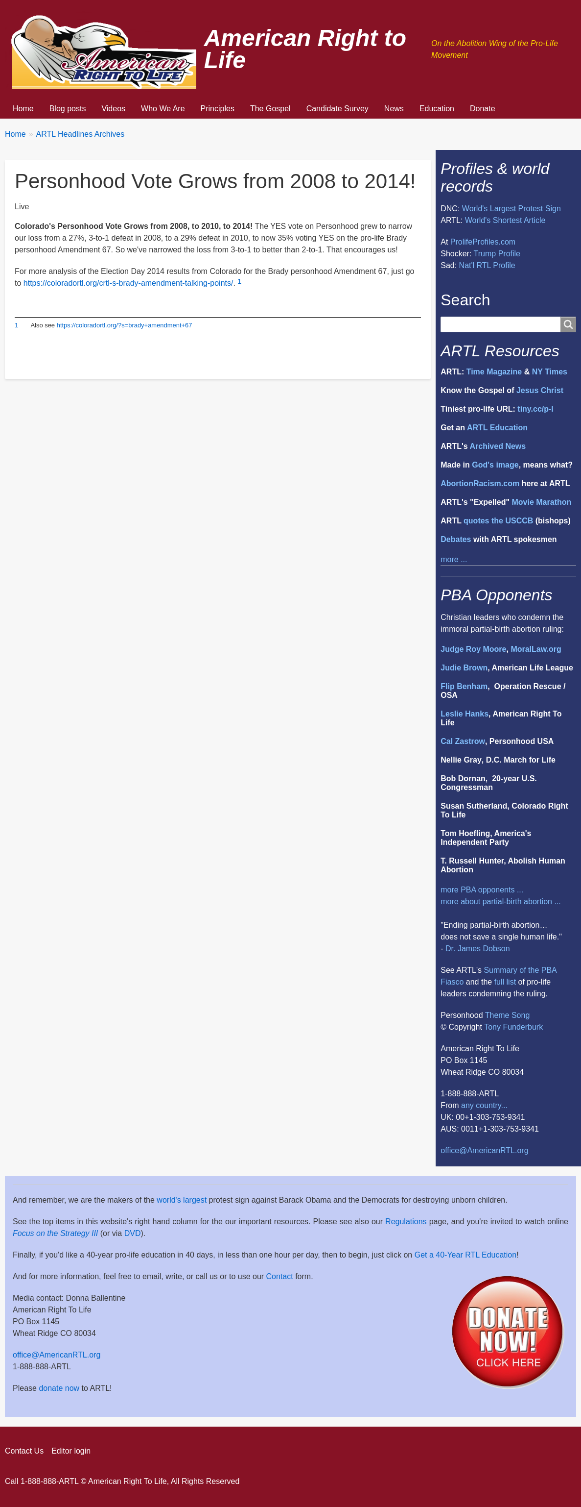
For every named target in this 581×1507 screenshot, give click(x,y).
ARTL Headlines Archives (80, 134)
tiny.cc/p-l (535, 409)
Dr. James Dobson (477, 948)
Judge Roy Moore (473, 649)
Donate (482, 108)
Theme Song (507, 1015)
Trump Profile (497, 253)
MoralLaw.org (536, 649)
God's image (495, 465)
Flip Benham (464, 686)
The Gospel (270, 108)
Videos (113, 108)
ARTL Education (497, 427)
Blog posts (67, 108)
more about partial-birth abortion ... (500, 901)
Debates (456, 539)
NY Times (549, 372)
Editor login (71, 1451)
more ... (454, 559)
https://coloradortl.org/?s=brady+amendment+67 (124, 325)
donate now (59, 1388)
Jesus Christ (539, 390)
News (394, 108)
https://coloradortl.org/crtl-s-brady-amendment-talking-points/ (128, 283)
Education (436, 108)
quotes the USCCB (498, 521)
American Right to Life (305, 49)
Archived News (497, 446)
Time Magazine (494, 372)
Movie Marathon (541, 502)
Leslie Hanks (464, 714)
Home (23, 108)
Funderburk (523, 1027)
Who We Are (163, 108)
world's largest (182, 1200)
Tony (492, 1027)
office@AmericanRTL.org (484, 1150)
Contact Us (24, 1451)
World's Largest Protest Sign (511, 208)
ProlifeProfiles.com (482, 242)
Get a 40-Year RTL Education (465, 1255)
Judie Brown (464, 668)
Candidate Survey (337, 108)
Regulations (406, 1221)
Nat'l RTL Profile (487, 265)
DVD (132, 1233)
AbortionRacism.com (480, 483)
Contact (279, 1276)
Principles (217, 108)
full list (505, 982)
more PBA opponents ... (482, 890)
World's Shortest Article (505, 220)
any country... (484, 1105)
